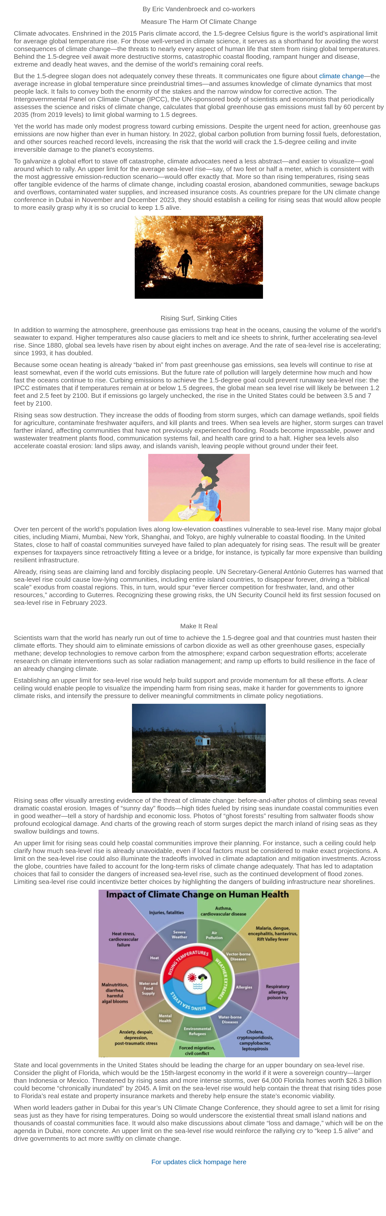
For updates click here (199, 1162)
